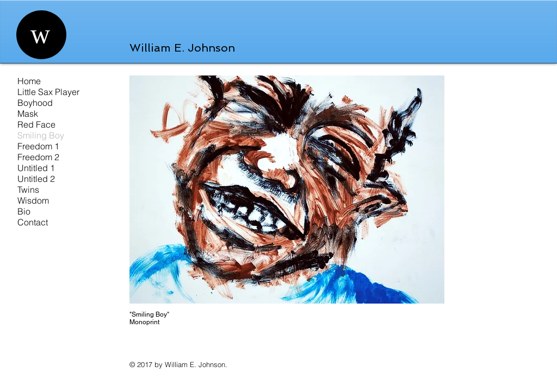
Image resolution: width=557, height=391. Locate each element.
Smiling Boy (40, 135)
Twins (28, 189)
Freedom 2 (38, 157)
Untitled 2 (36, 178)
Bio (23, 211)
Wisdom (33, 200)
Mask (27, 113)
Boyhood (35, 102)
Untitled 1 (36, 167)
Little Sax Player (48, 91)
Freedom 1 (38, 146)
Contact (32, 222)
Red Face (36, 124)
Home (29, 80)
